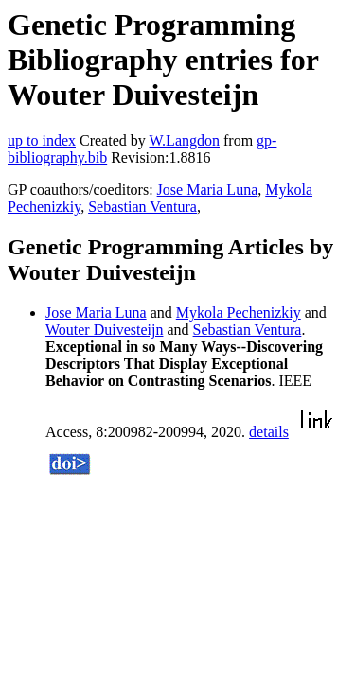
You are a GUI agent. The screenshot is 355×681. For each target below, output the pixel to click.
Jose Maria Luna (207, 190)
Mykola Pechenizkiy (238, 313)
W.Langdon (184, 140)
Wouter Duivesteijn (104, 330)
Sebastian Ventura (142, 207)
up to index (42, 140)
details (269, 432)
